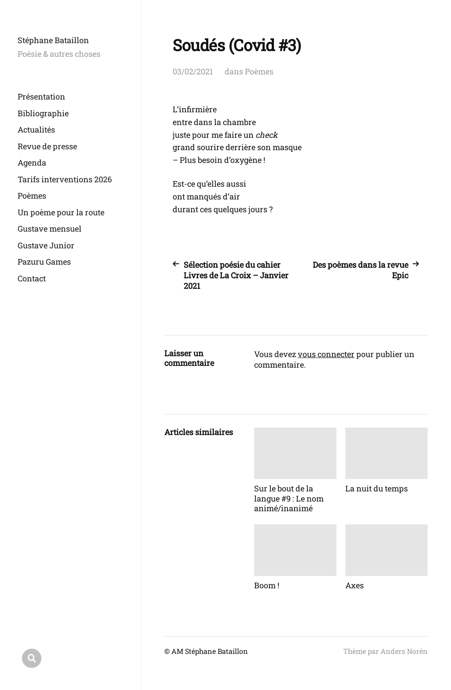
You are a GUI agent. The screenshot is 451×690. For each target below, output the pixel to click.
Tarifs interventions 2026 (65, 179)
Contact (32, 278)
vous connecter (326, 354)
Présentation (41, 96)
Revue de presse (47, 146)
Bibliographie (43, 113)
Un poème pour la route (61, 212)
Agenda (32, 162)
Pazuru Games (44, 261)
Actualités (36, 129)
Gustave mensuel (49, 228)
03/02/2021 (193, 71)
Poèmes (32, 195)
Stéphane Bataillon (53, 40)
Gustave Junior (46, 245)
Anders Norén (404, 651)
